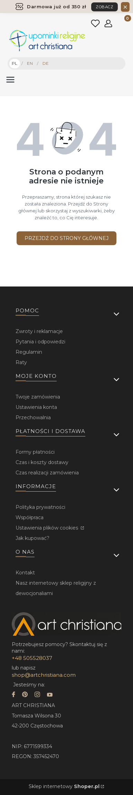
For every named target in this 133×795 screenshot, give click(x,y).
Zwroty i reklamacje (39, 331)
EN (30, 63)
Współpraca (30, 517)
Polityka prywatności (40, 507)
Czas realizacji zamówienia (47, 473)
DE (45, 63)
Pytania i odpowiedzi (40, 342)
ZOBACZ (104, 6)
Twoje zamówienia (38, 397)
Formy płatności (35, 452)
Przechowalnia (33, 417)
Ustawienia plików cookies (47, 528)
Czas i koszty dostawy (42, 462)
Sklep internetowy (64, 786)
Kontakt (25, 573)
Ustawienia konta (36, 407)
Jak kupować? (32, 538)
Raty (21, 362)
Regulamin (29, 352)
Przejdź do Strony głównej (66, 238)
